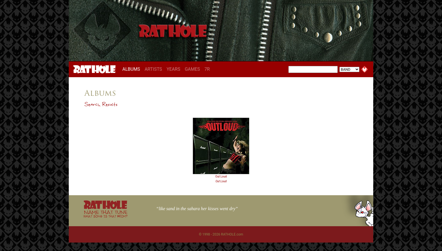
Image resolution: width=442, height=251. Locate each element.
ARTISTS (153, 69)
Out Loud (221, 176)
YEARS (173, 69)
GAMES (192, 69)
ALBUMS (132, 69)
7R (207, 69)
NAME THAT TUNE (105, 214)
